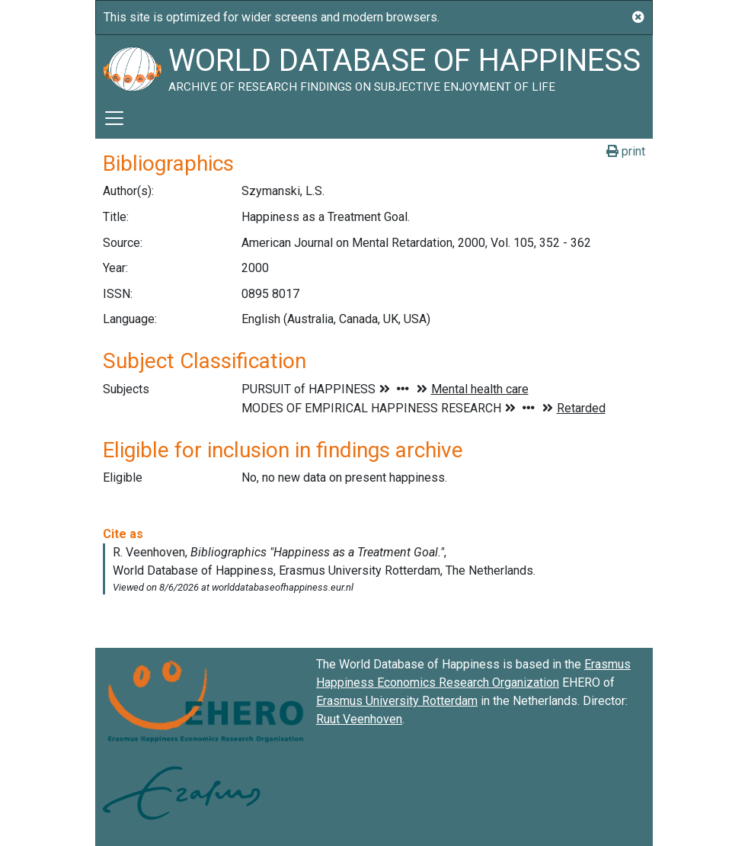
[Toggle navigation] (114, 118)
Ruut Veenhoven (359, 719)
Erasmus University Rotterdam (397, 701)
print (625, 151)
